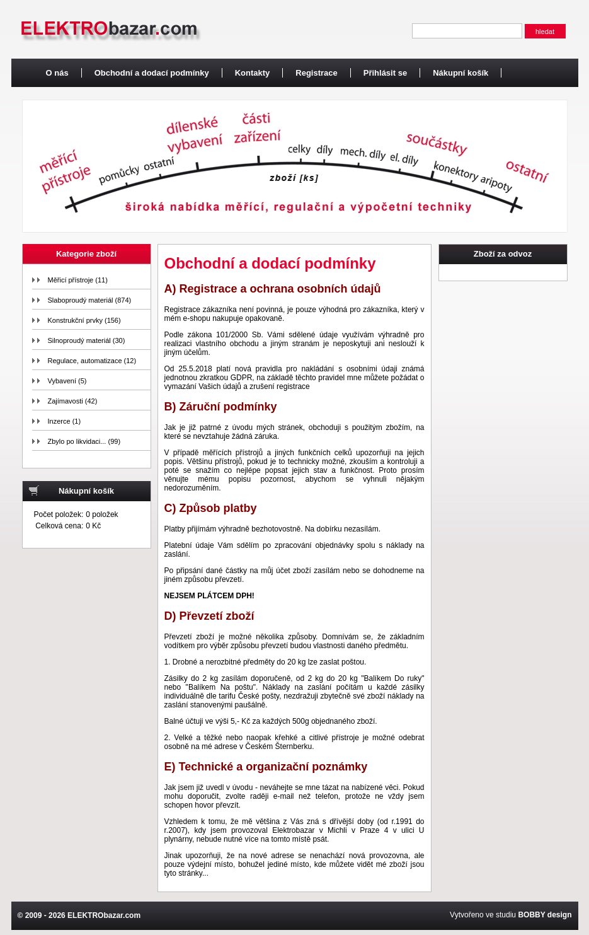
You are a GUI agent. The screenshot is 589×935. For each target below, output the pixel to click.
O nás (57, 73)
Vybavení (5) (67, 381)
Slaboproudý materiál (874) (90, 300)
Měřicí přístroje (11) (78, 280)
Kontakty (252, 73)
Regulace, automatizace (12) (92, 360)
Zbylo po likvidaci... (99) (84, 441)
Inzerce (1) (64, 421)
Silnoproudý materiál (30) (86, 340)
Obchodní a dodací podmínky (151, 73)
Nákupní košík (460, 73)
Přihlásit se (385, 73)
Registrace (316, 73)
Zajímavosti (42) (73, 401)
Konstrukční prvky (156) (84, 320)
